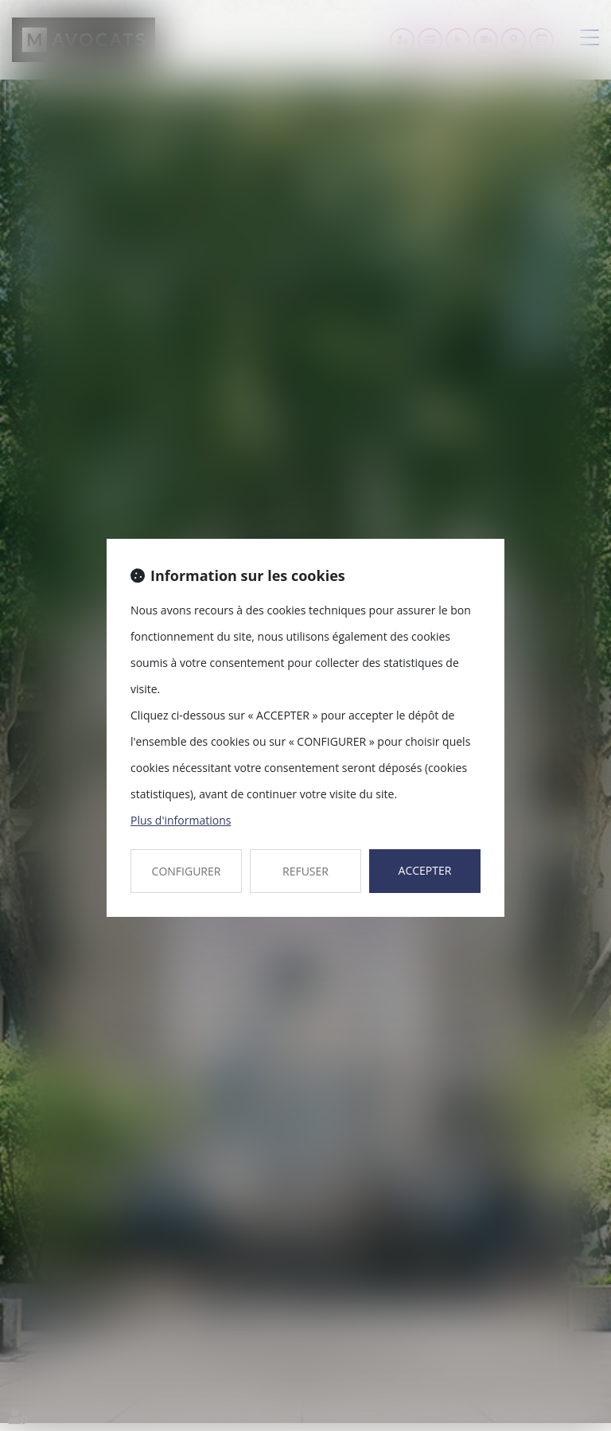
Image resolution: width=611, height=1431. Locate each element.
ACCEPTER (425, 870)
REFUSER (305, 871)
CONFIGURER (186, 871)
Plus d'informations (180, 820)
